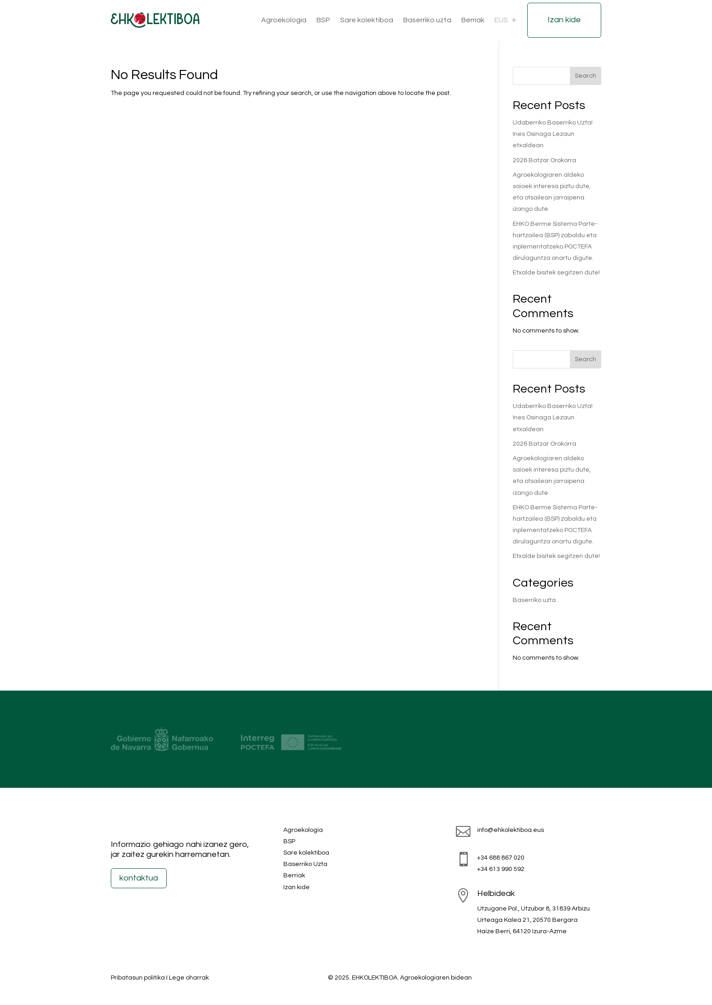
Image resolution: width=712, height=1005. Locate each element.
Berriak (473, 20)
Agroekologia (284, 20)
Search (585, 76)
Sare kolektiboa (366, 20)
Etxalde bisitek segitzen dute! (556, 272)
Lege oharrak (189, 978)
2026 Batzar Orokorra (544, 160)
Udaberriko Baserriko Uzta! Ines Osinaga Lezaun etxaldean (553, 134)
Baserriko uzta (427, 20)
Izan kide (564, 19)
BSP (323, 20)
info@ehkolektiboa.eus (510, 830)
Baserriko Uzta (305, 864)
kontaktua (138, 878)
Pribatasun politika (138, 978)
